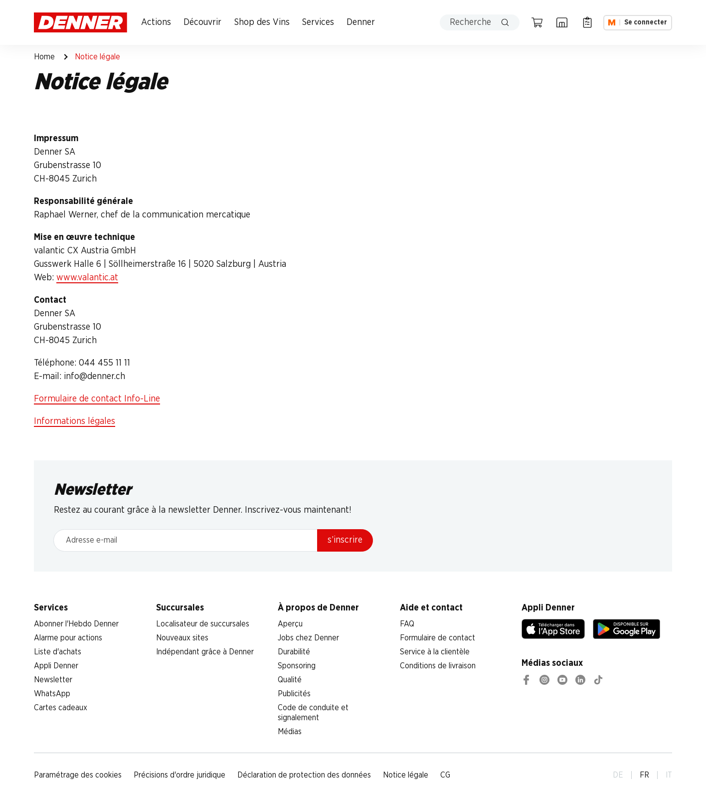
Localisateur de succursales (202, 624)
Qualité (290, 680)
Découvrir (202, 22)
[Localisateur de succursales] (561, 22)
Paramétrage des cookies (78, 775)
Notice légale (405, 775)
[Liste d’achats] (587, 22)
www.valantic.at (87, 277)
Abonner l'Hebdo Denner (76, 624)
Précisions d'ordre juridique (179, 775)
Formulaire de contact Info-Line (97, 399)
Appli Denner (56, 666)
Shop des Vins (262, 22)
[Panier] (537, 22)
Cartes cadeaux (60, 708)
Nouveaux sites (182, 638)
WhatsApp (52, 694)
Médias (290, 732)
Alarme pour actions (68, 638)
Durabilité (294, 652)
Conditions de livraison (438, 666)
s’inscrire (345, 540)
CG (445, 775)
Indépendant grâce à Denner (205, 652)
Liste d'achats (57, 652)
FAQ (407, 624)
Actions (156, 22)
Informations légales (74, 421)
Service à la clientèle (435, 652)
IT (669, 775)
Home (44, 57)
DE (618, 775)
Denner (361, 22)
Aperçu (290, 624)
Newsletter (53, 680)
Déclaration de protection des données (304, 775)
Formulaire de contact (437, 638)
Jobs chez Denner (308, 638)
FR (644, 775)
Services (318, 22)
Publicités (294, 694)
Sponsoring (297, 666)
